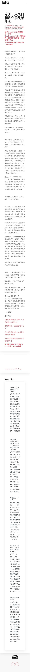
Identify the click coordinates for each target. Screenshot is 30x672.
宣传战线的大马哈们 (14, 598)
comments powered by (13, 369)
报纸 (6, 29)
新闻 (23, 27)
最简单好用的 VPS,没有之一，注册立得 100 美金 (14, 345)
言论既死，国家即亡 (14, 499)
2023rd (10, 29)
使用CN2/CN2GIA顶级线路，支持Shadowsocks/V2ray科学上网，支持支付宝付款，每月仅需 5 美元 (15, 36)
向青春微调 (9, 25)
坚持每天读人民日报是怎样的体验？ (14, 389)
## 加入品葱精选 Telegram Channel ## (14, 43)
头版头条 (19, 27)
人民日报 (14, 27)
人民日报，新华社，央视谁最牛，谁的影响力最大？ (14, 548)
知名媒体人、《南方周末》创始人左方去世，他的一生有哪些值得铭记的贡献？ (14, 444)
